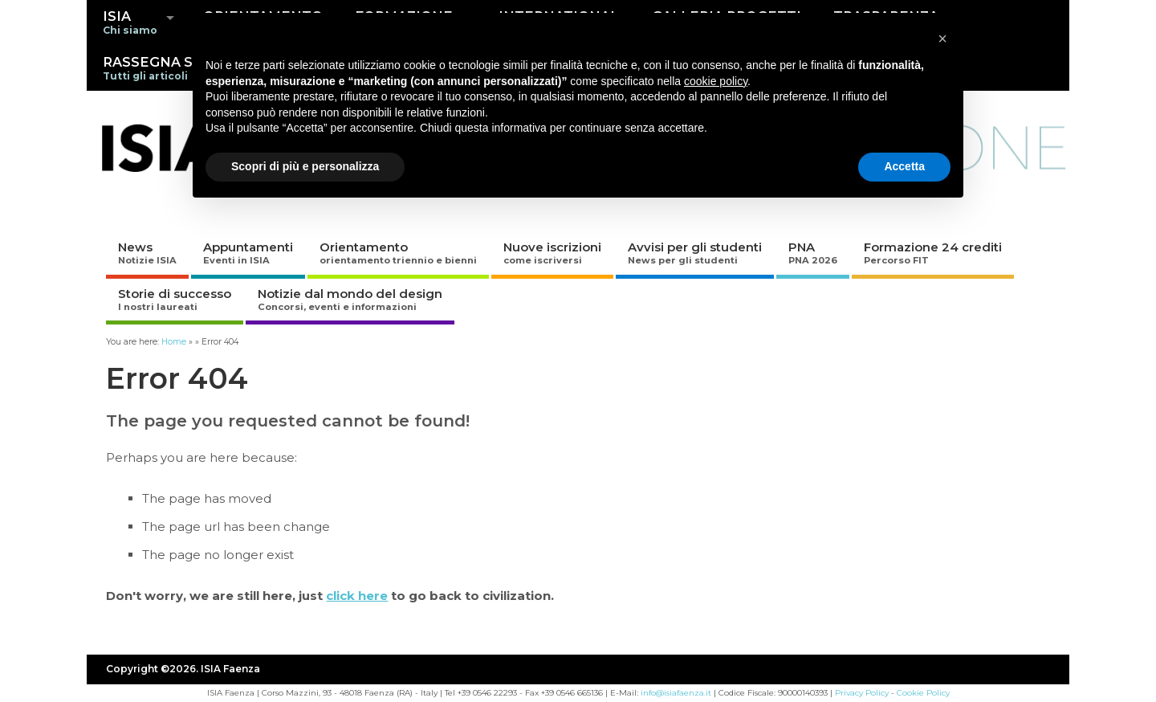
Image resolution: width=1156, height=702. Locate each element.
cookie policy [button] (715, 81)
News (147, 252)
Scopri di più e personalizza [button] (305, 166)
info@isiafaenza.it (676, 693)
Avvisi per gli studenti (695, 252)
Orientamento (398, 252)
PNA (812, 252)
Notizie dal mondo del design (350, 299)
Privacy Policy (862, 693)
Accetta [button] (904, 166)
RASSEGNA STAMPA (172, 68)
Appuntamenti (248, 252)
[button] (942, 38)
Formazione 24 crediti (933, 252)
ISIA (130, 22)
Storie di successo (174, 299)
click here (357, 595)
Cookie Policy (923, 693)
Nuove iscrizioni (552, 252)
